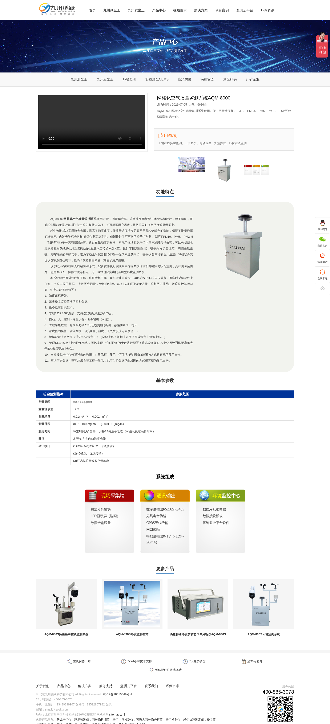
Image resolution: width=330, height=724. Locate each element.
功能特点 (165, 191)
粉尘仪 (211, 712)
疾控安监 (207, 79)
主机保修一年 (62, 663)
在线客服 (322, 274)
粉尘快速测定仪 (193, 712)
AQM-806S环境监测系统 (264, 635)
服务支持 (106, 678)
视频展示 (180, 10)
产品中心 (159, 10)
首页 (92, 10)
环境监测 (129, 79)
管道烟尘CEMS (157, 79)
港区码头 (230, 79)
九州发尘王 (136, 10)
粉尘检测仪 (173, 712)
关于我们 (42, 678)
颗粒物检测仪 (101, 712)
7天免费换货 (165, 663)
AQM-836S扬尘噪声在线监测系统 (66, 635)
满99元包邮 (216, 663)
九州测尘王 (111, 10)
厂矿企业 (252, 79)
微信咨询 (322, 241)
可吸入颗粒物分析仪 (149, 712)
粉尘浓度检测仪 (123, 712)
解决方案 (201, 10)
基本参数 (165, 381)
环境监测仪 (81, 712)
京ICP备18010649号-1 (117, 687)
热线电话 (322, 258)
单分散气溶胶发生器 (131, 717)
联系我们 (151, 678)
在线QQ (322, 225)
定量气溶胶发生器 (104, 717)
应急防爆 (184, 79)
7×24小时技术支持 (113, 663)
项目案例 (222, 10)
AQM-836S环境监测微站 (132, 635)
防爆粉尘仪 (64, 712)
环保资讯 (267, 10)
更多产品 (165, 569)
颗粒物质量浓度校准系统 (73, 717)
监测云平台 (244, 10)
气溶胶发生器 (45, 717)
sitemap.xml (117, 707)
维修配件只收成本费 (268, 663)
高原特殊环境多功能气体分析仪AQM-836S (198, 635)
